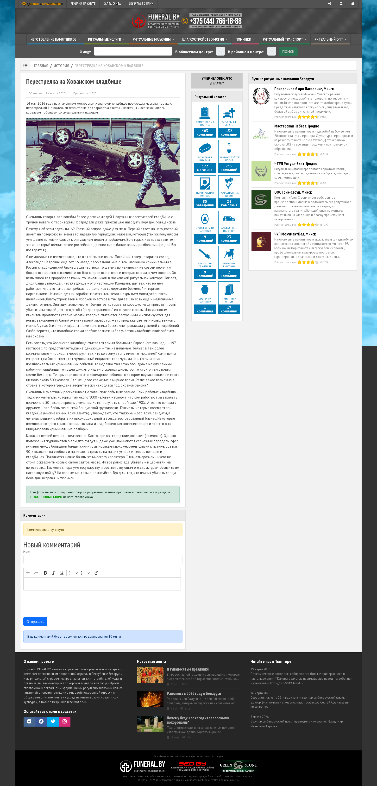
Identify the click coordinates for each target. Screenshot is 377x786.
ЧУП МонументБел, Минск (295, 234)
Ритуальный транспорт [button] (283, 39)
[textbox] (102, 584)
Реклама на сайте (82, 4)
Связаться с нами (141, 4)
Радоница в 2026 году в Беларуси (194, 693)
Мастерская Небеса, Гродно (296, 126)
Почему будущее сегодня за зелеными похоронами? (198, 720)
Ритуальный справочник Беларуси (188, 21)
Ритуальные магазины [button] (152, 39)
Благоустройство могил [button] (203, 39)
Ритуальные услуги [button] (105, 39)
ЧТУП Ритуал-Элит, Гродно (295, 163)
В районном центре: (246, 51)
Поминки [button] (244, 39)
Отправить (35, 621)
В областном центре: (194, 51)
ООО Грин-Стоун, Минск (293, 192)
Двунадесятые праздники (188, 669)
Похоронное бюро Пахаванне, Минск (304, 89)
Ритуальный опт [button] (329, 39)
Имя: (26, 552)
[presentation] (59, 603)
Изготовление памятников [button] (54, 39)
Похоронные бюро (46, 497)
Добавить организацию (42, 4)
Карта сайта (112, 4)
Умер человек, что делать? (217, 80)
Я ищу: (85, 51)
